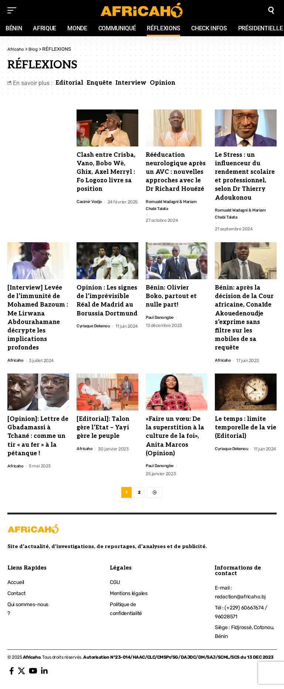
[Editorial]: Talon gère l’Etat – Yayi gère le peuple (103, 429)
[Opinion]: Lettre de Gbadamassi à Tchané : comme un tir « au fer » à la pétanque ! (37, 437)
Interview (130, 83)
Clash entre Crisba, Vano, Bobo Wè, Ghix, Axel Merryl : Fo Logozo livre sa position (106, 172)
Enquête (99, 83)
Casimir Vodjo (90, 202)
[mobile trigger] (13, 10)
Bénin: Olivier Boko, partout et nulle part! (171, 298)
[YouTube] (33, 674)
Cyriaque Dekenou (94, 327)
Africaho (15, 361)
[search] (271, 10)
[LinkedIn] (44, 674)
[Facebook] (11, 674)
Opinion (162, 83)
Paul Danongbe (160, 318)
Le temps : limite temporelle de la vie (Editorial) (245, 429)
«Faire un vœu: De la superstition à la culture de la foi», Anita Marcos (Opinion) (175, 437)
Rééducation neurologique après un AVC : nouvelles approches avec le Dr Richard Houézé (176, 172)
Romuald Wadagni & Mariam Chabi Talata (173, 205)
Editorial (69, 83)
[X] (21, 674)
